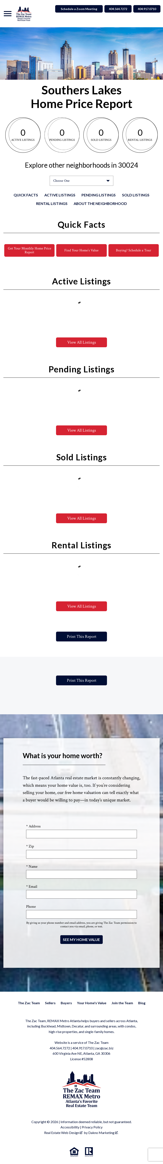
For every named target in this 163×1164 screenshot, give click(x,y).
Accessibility (69, 1127)
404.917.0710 (82, 1048)
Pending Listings (99, 195)
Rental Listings (51, 203)
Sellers (50, 1003)
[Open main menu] (8, 14)
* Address (33, 826)
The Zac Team (29, 1003)
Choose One (61, 181)
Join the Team (122, 1003)
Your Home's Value (91, 1003)
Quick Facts (26, 195)
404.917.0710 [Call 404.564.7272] (146, 9)
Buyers (66, 1003)
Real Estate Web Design (63, 1133)
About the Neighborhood (100, 203)
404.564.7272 (60, 1048)
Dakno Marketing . (103, 1133)
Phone (31, 906)
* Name (32, 866)
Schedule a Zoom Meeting (74, 9)
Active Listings (59, 195)
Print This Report (81, 637)
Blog (141, 1003)
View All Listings (81, 342)
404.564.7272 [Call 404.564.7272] (115, 9)
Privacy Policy (92, 1127)
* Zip (30, 846)
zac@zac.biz (104, 1048)
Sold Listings (135, 195)
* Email (31, 886)
